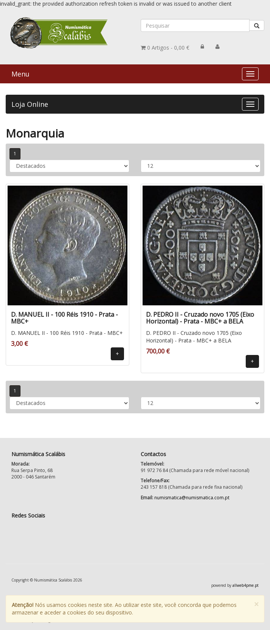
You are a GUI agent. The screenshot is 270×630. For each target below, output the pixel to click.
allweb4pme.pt (245, 585)
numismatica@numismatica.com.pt (191, 497)
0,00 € (165, 47)
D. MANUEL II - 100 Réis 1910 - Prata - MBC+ (64, 317)
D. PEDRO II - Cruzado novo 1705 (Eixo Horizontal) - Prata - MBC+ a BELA (200, 317)
